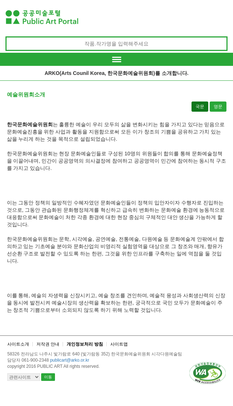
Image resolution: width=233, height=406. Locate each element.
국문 (200, 106)
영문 (218, 106)
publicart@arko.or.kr (69, 360)
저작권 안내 (47, 344)
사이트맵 (119, 344)
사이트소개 (18, 344)
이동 (48, 377)
